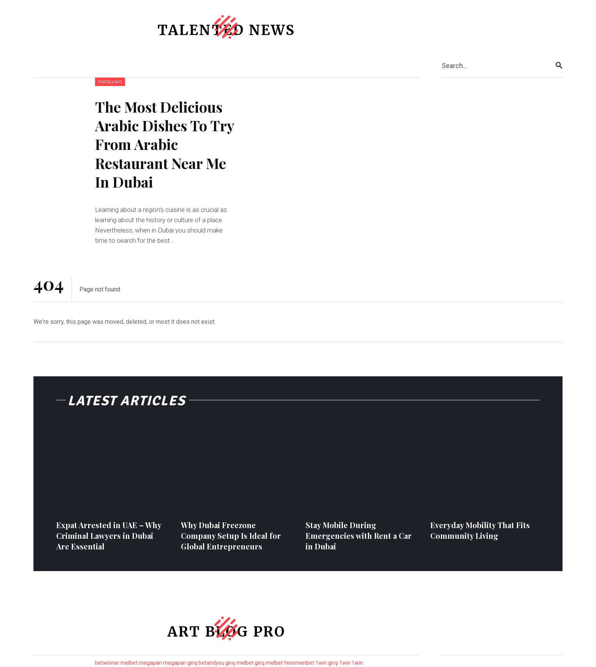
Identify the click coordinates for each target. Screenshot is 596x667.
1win (344, 663)
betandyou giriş (216, 663)
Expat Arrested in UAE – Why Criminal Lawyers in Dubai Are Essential (108, 535)
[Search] (559, 66)
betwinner (107, 663)
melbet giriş (250, 663)
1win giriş (326, 663)
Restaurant (110, 81)
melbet (129, 663)
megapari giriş (180, 663)
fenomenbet (299, 663)
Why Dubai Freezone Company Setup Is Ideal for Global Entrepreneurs (231, 535)
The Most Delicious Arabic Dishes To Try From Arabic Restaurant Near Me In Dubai (164, 144)
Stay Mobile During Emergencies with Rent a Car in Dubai (359, 535)
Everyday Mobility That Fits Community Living (480, 530)
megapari (150, 663)
